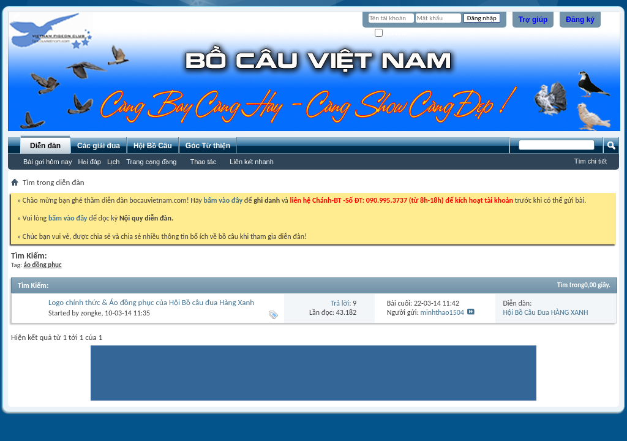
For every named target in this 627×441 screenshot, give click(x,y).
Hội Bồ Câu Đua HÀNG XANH (545, 312)
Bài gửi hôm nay (47, 161)
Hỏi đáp (89, 161)
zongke (91, 313)
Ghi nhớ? (392, 33)
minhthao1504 (442, 312)
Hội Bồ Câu (152, 145)
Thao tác (203, 161)
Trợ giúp (533, 19)
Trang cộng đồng (151, 161)
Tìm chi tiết (590, 161)
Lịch (113, 161)
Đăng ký (580, 19)
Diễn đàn (45, 145)
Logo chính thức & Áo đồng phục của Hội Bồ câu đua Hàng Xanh (151, 302)
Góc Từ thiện (208, 145)
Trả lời (340, 303)
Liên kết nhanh (252, 161)
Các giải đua (98, 145)
